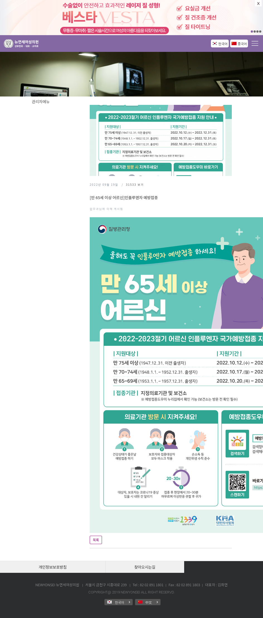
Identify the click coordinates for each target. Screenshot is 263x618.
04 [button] (260, 31)
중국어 (242, 43)
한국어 (223, 43)
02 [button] (255, 31)
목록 (96, 539)
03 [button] (257, 31)
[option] (131, 17)
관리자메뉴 (41, 101)
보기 (135, 184)
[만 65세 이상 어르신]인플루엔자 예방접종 (124, 197)
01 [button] (252, 31)
